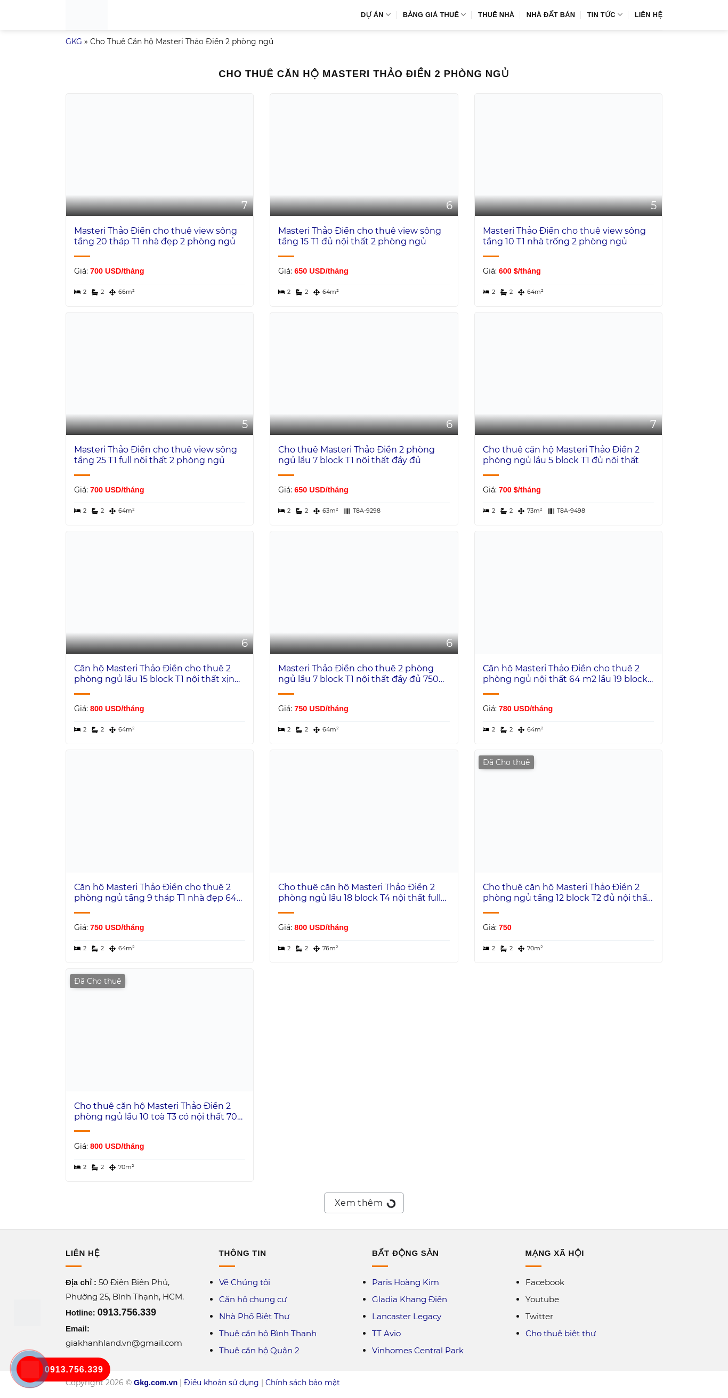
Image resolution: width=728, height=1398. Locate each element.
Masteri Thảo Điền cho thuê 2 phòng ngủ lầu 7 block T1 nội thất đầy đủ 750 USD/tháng (358, 674)
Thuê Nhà (496, 15)
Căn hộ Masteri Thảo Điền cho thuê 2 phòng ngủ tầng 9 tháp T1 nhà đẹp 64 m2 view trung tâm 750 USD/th (155, 893)
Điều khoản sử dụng (221, 1382)
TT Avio (386, 1333)
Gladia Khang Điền (409, 1299)
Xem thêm (364, 1201)
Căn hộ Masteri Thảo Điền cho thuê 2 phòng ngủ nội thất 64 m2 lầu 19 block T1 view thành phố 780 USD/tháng (565, 674)
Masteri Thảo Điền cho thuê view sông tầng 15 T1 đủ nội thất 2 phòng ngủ (359, 236)
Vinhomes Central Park (418, 1350)
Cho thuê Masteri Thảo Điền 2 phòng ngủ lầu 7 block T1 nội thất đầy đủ (356, 455)
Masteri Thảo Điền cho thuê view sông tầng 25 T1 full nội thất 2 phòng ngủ (155, 455)
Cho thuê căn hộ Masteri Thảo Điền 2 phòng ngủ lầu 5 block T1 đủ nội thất (561, 455)
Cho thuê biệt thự (560, 1333)
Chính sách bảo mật (302, 1382)
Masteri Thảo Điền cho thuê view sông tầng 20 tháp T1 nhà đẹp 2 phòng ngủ (155, 236)
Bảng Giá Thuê (434, 15)
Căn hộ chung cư (253, 1299)
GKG (74, 41)
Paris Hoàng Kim (405, 1282)
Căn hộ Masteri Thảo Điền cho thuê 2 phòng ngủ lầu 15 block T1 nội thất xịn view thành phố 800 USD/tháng (154, 674)
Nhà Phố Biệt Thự (254, 1316)
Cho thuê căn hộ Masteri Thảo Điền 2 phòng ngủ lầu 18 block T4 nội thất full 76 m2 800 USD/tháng (359, 893)
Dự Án (376, 15)
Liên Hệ (648, 15)
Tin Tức (605, 15)
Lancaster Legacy (406, 1316)
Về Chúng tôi (244, 1282)
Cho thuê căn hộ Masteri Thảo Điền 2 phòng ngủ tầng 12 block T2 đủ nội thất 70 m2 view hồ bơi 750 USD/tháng (567, 893)
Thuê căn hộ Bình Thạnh (268, 1333)
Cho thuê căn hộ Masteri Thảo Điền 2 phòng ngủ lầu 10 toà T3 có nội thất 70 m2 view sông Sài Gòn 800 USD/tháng (155, 1112)
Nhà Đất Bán (551, 15)
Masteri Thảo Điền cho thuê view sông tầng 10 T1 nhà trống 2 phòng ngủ (564, 236)
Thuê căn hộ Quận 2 (259, 1350)
